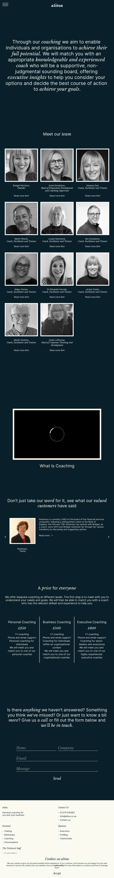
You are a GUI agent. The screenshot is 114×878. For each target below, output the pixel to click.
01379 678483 (67, 812)
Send (57, 778)
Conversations (11, 842)
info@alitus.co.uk (68, 816)
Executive (64, 831)
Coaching (8, 838)
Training (8, 831)
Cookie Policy (10, 853)
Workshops (9, 834)
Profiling (64, 834)
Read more (21, 195)
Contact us (65, 820)
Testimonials (66, 838)
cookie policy (58, 865)
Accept (57, 873)
